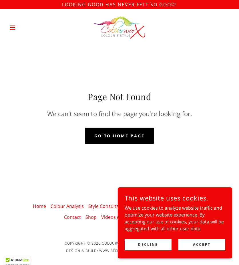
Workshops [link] (144, 206)
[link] (119, 27)
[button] (24, 27)
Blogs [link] (200, 206)
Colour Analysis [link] (67, 206)
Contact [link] (72, 217)
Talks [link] (166, 206)
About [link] (183, 206)
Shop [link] (91, 217)
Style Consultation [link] (108, 206)
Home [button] (39, 206)
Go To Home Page (119, 136)
